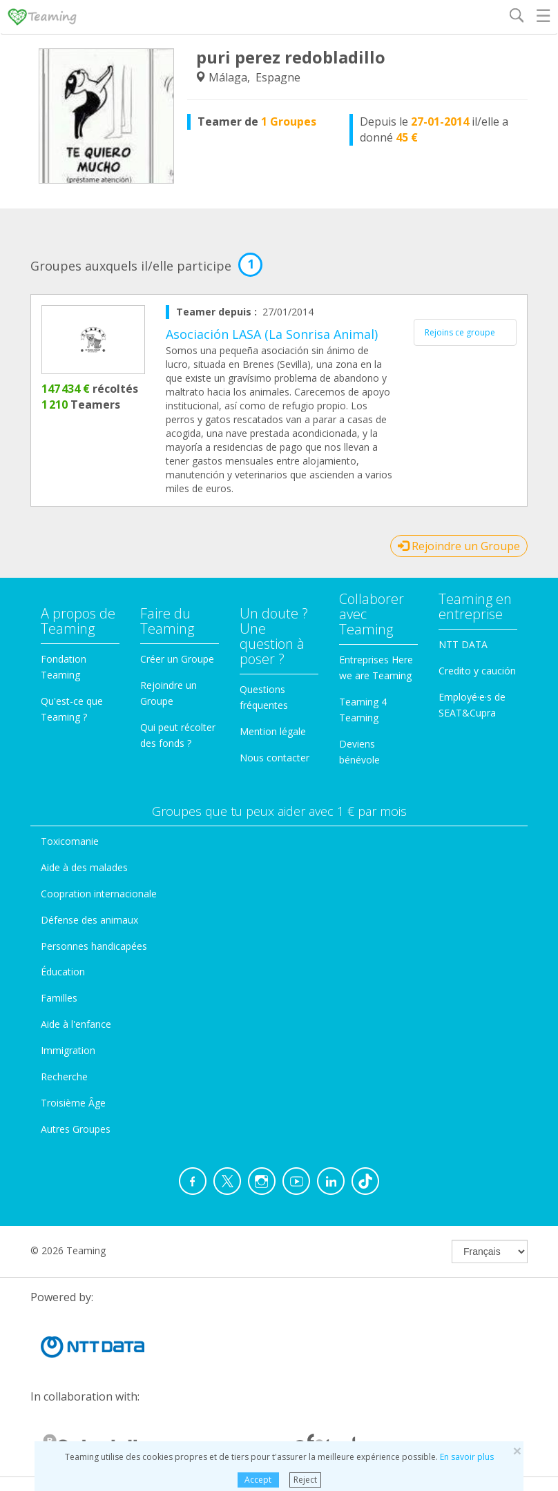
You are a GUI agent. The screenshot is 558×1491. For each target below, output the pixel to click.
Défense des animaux (89, 919)
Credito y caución (477, 670)
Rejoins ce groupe (460, 332)
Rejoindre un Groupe (459, 546)
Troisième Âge (73, 1102)
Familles (59, 997)
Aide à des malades (84, 867)
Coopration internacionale (99, 893)
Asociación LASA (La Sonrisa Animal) (272, 334)
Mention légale (273, 731)
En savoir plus (467, 1457)
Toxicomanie (70, 841)
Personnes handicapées (94, 946)
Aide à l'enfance (76, 1024)
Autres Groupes (75, 1129)
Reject (305, 1479)
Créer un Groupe (177, 658)
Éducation (63, 971)
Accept (257, 1479)
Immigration (68, 1050)
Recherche (64, 1076)
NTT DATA (463, 644)
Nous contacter (274, 757)
